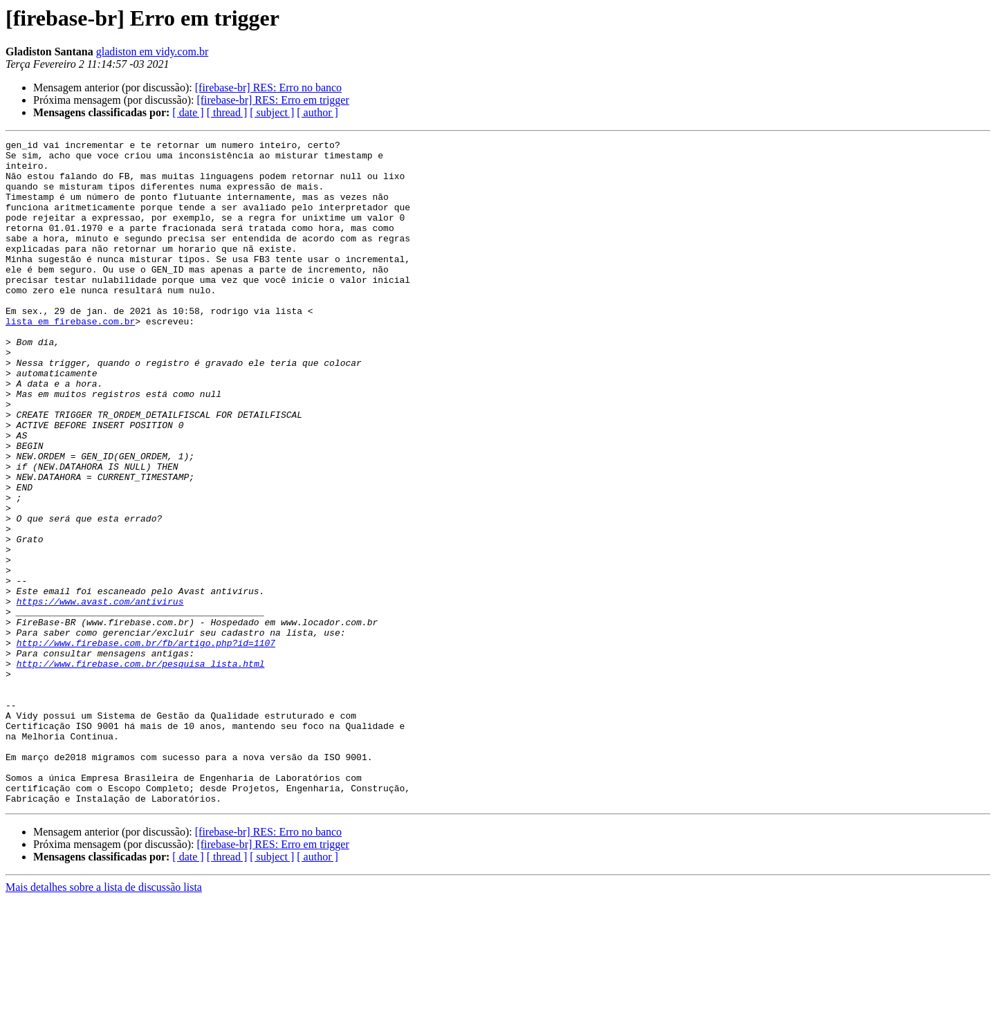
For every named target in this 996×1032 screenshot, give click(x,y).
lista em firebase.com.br (70, 358)
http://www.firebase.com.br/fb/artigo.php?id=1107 (146, 744)
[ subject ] (272, 112)
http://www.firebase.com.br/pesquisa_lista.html (141, 769)
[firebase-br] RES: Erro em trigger (272, 100)
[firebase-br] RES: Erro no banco (268, 87)
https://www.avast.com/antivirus (100, 694)
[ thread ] (227, 112)
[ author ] (317, 112)
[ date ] (187, 112)
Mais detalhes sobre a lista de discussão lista (104, 1020)
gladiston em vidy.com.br (152, 51)
